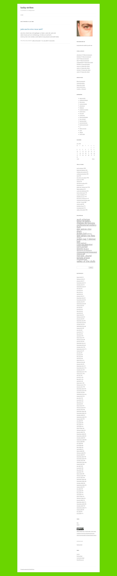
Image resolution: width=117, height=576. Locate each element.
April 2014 (79, 313)
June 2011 (79, 377)
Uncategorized (80, 208)
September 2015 (80, 286)
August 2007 (79, 464)
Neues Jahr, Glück (89, 62)
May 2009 (79, 424)
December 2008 (80, 434)
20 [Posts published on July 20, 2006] (85, 153)
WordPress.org (80, 560)
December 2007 (80, 456)
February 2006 (80, 498)
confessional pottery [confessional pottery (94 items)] (86, 225)
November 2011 (80, 368)
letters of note (83, 128)
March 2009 (79, 428)
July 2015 (79, 288)
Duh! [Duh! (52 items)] (79, 227)
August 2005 (79, 509)
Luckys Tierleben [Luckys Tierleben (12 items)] (82, 246)
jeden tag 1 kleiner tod (82, 187)
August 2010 (79, 396)
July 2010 (79, 398)
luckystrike (51, 40)
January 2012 (80, 364)
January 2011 (80, 386)
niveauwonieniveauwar (82, 200)
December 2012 (80, 343)
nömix (78, 66)
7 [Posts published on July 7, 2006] (88, 149)
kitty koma (82, 102)
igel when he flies (81, 183)
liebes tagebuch (80, 189)
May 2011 (79, 379)
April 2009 (79, 426)
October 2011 (80, 369)
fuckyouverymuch (84, 125)
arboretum (79, 55)
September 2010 (80, 394)
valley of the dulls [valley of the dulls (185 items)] (86, 261)
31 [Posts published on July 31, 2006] (77, 157)
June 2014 (79, 309)
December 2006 (80, 479)
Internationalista (86, 64)
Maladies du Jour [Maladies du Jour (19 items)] (83, 249)
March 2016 (79, 277)
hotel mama (82, 111)
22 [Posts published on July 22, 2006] (91, 153)
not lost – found (80, 202)
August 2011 (79, 373)
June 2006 (79, 490)
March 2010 (79, 405)
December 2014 (80, 298)
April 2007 (79, 472)
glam (78, 60)
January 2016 (80, 281)
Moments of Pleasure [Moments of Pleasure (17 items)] (84, 250)
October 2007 (80, 460)
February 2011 (80, 385)
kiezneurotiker (83, 121)
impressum (79, 185)
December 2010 (80, 388)
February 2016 (80, 279)
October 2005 (80, 506)
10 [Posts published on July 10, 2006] (77, 151)
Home (22, 15)
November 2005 (80, 504)
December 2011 (80, 366)
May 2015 (79, 292)
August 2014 (79, 305)
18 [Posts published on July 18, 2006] (80, 153)
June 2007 (79, 468)
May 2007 (79, 470)
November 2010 (80, 390)
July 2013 (79, 330)
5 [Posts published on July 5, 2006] (82, 149)
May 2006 (79, 492)
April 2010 (79, 403)
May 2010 (79, 402)
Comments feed (80, 558)
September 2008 (80, 439)
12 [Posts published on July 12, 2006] (82, 151)
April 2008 (79, 449)
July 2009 (79, 421)
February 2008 (80, 453)
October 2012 (80, 347)
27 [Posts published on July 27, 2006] (85, 155)
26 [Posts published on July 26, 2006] (82, 155)
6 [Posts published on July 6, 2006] (85, 149)
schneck (79, 70)
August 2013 (79, 328)
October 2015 (80, 284)
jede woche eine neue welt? (32, 29)
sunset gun (82, 115)
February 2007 (80, 475)
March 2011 (79, 383)
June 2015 (79, 290)
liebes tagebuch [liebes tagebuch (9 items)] (81, 243)
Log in (78, 554)
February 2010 (80, 407)
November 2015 (80, 283)
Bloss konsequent (88, 55)
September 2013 (80, 326)
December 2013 (80, 320)
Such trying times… (81, 87)
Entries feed (79, 556)
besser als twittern (81, 170)
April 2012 (79, 358)
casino (78, 68)
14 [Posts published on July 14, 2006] (88, 151)
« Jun (78, 159)
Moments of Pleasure (82, 198)
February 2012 (80, 362)
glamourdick (82, 98)
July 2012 (79, 352)
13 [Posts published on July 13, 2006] (85, 151)
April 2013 (79, 335)
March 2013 (79, 337)
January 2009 (80, 432)
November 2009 (80, 413)
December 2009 (80, 411)
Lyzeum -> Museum (81, 89)
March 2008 (79, 451)
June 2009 (79, 422)
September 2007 (80, 462)
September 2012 (80, 349)
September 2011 (80, 371)
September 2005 (80, 507)
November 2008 (80, 436)
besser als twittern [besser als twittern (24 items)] (84, 221)
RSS (77, 523)
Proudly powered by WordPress (27, 569)
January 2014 (80, 318)
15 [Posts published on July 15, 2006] (91, 151)
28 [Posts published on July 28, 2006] (88, 155)
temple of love (80, 206)
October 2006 (80, 483)
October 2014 (80, 301)
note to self (79, 204)
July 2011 (79, 375)
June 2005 (79, 513)
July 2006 (79, 489)
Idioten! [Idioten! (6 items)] (89, 234)
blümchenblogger (84, 117)
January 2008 (80, 455)
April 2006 (79, 494)
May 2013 (79, 334)
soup (81, 130)
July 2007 (79, 466)
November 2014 (80, 300)
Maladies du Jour (81, 196)
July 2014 (79, 307)
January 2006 (80, 500)
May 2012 (79, 356)
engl (78, 58)
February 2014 (80, 317)
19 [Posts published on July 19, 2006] (82, 153)
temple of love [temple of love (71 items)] (83, 257)
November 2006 (80, 481)
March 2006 (79, 496)
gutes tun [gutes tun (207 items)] (82, 233)
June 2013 (79, 332)
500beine (82, 108)
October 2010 (80, 392)
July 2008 (79, 443)
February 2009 (80, 430)
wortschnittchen (83, 123)
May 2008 (79, 447)
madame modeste (84, 109)
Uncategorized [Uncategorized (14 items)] (82, 259)
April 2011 (79, 381)
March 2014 (79, 315)
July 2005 (79, 511)
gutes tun (79, 179)
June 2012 (79, 354)
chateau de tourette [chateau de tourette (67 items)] (86, 223)
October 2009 (80, 415)
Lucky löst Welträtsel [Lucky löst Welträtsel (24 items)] (84, 244)
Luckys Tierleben (81, 194)
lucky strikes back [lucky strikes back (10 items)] (82, 247)
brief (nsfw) (82, 134)
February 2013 (80, 339)
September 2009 (80, 417)
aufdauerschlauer (84, 100)
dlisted (81, 132)
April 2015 (79, 294)
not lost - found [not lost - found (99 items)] (84, 255)
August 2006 (79, 487)
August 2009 (79, 419)
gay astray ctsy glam (81, 177)
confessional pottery (81, 174)
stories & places (83, 104)
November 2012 (80, 345)
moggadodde (80, 62)
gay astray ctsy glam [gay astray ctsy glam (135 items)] (84, 230)
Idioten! (78, 181)
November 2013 (80, 322)
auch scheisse (80, 168)
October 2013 (80, 324)
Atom (78, 524)
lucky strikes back (81, 193)
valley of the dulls (36, 40)
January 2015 (80, 296)
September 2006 (80, 485)
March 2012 (79, 360)
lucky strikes (27, 7)
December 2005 (80, 502)
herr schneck (83, 119)
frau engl (82, 113)
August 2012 (79, 351)
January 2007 (80, 477)
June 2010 (79, 400)
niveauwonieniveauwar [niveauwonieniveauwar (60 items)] (87, 252)
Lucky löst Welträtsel (81, 191)
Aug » (93, 159)
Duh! (78, 176)
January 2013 (80, 341)
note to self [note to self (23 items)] (81, 254)
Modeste (79, 56)
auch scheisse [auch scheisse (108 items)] (83, 219)
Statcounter (79, 544)
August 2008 (79, 441)
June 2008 (79, 445)
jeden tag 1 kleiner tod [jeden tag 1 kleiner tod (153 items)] (86, 240)
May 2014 (79, 311)
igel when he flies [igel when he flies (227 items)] (86, 235)
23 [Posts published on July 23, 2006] (94, 153)
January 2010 (80, 409)
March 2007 (79, 473)
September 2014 (80, 303)
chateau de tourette (81, 172)
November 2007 (80, 458)
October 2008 (80, 438)
